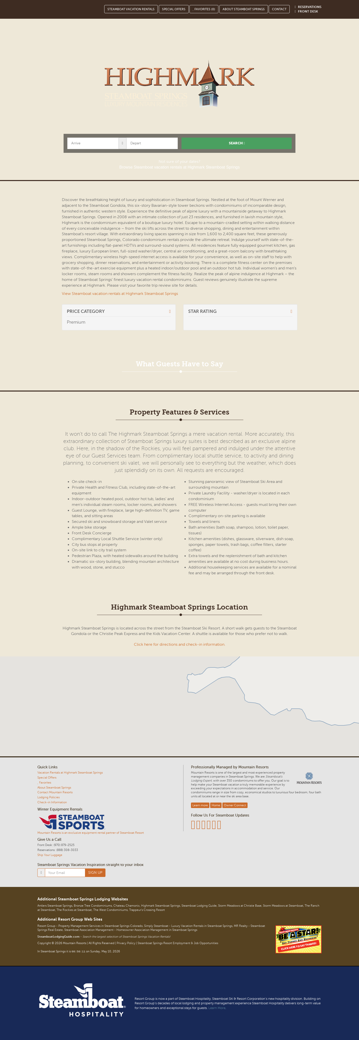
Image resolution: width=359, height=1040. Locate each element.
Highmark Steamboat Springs (160, 905)
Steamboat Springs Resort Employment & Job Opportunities (178, 943)
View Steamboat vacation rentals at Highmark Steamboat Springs (120, 293)
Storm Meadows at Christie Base (240, 905)
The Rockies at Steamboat (74, 910)
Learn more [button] (200, 805)
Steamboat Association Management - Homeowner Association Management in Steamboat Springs (130, 930)
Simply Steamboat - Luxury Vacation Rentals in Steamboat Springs (188, 926)
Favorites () (204, 9)
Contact (279, 9)
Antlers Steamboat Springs (54, 905)
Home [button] (216, 805)
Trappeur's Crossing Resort (147, 910)
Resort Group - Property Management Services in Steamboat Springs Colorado (90, 926)
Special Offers (173, 9)
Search (237, 143)
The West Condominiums (110, 910)
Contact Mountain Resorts (55, 792)
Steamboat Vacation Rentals (131, 9)
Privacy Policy (126, 943)
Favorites (44, 782)
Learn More (216, 1008)
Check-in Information (52, 802)
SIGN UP (95, 872)
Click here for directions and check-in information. (179, 644)
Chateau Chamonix (126, 905)
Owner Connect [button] (235, 805)
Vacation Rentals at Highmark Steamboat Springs (70, 772)
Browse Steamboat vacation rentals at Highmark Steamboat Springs (179, 167)
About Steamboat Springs (244, 9)
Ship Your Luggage (49, 855)
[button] (179, 703)
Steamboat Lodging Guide (199, 905)
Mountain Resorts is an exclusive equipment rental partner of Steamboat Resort (90, 832)
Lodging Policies (48, 797)
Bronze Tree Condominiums (93, 905)
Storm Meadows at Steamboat (283, 905)
